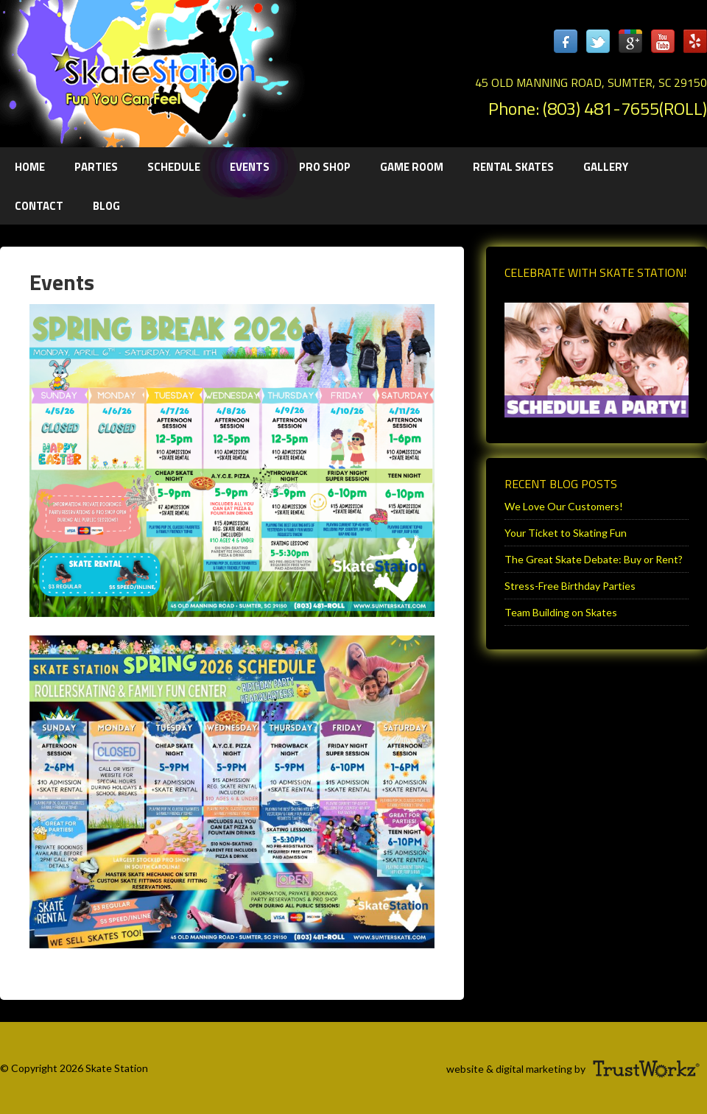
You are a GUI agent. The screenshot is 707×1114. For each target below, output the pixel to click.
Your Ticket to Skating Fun (565, 532)
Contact (39, 205)
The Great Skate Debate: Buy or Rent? (593, 559)
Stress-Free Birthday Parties (570, 585)
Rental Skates (513, 166)
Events (250, 166)
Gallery (605, 166)
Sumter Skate (147, 70)
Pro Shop (325, 166)
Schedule (173, 166)
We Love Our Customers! (563, 506)
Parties (89, 166)
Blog (106, 205)
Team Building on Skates (560, 612)
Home (30, 166)
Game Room (411, 166)
